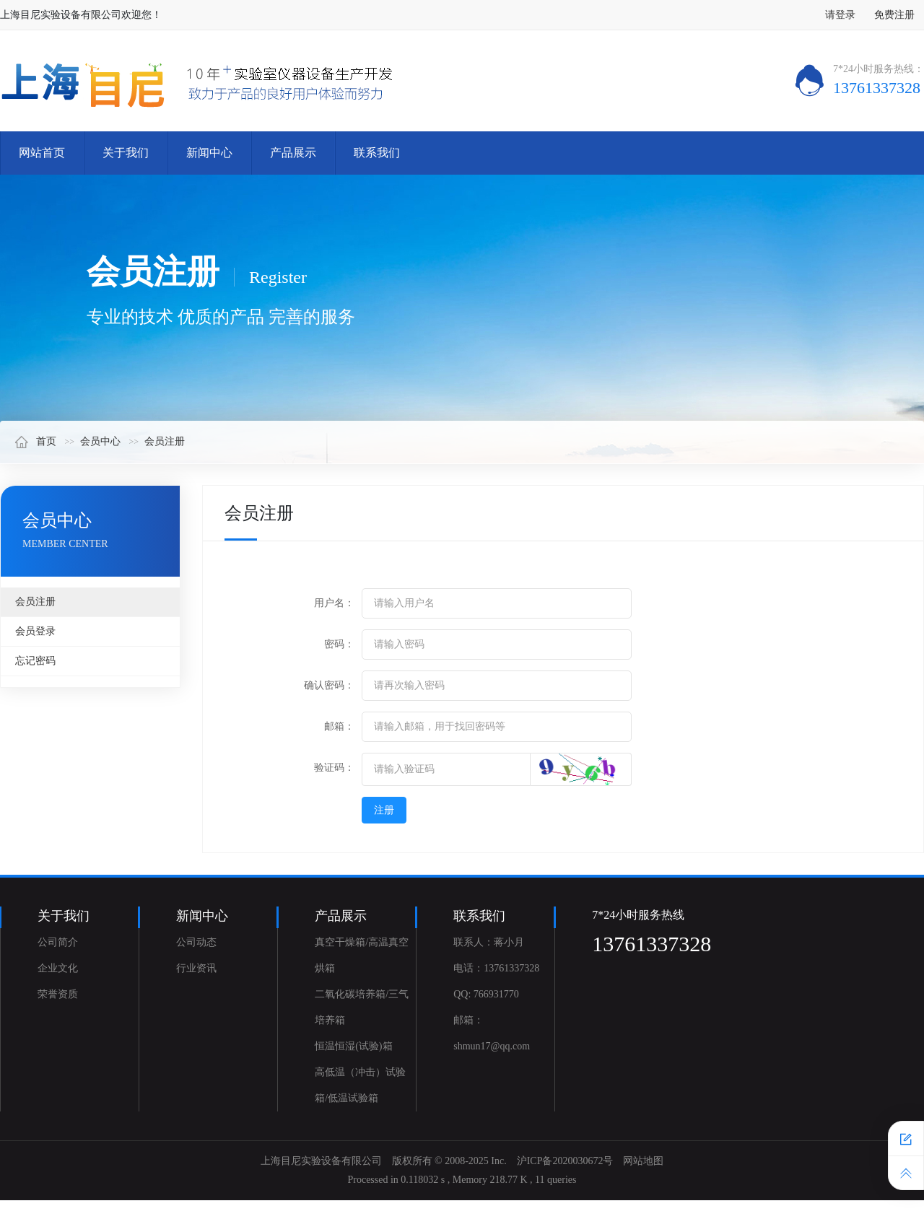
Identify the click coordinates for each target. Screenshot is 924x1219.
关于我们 (126, 153)
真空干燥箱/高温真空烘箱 (362, 955)
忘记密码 (35, 660)
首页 (35, 441)
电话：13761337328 (496, 968)
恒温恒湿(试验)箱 (353, 1046)
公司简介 (58, 942)
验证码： (334, 767)
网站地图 (643, 1160)
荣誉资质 (58, 994)
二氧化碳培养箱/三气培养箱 (362, 1007)
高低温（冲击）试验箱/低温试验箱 (360, 1085)
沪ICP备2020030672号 (565, 1160)
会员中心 (100, 441)
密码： (339, 644)
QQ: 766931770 (486, 994)
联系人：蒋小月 (488, 942)
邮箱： (339, 726)
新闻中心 (209, 153)
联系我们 (377, 153)
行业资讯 (196, 968)
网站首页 (42, 153)
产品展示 (293, 153)
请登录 (840, 14)
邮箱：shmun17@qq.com (491, 1033)
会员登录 (35, 631)
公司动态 (196, 942)
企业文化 (58, 968)
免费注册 (894, 14)
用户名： (334, 603)
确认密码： (329, 685)
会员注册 (164, 441)
